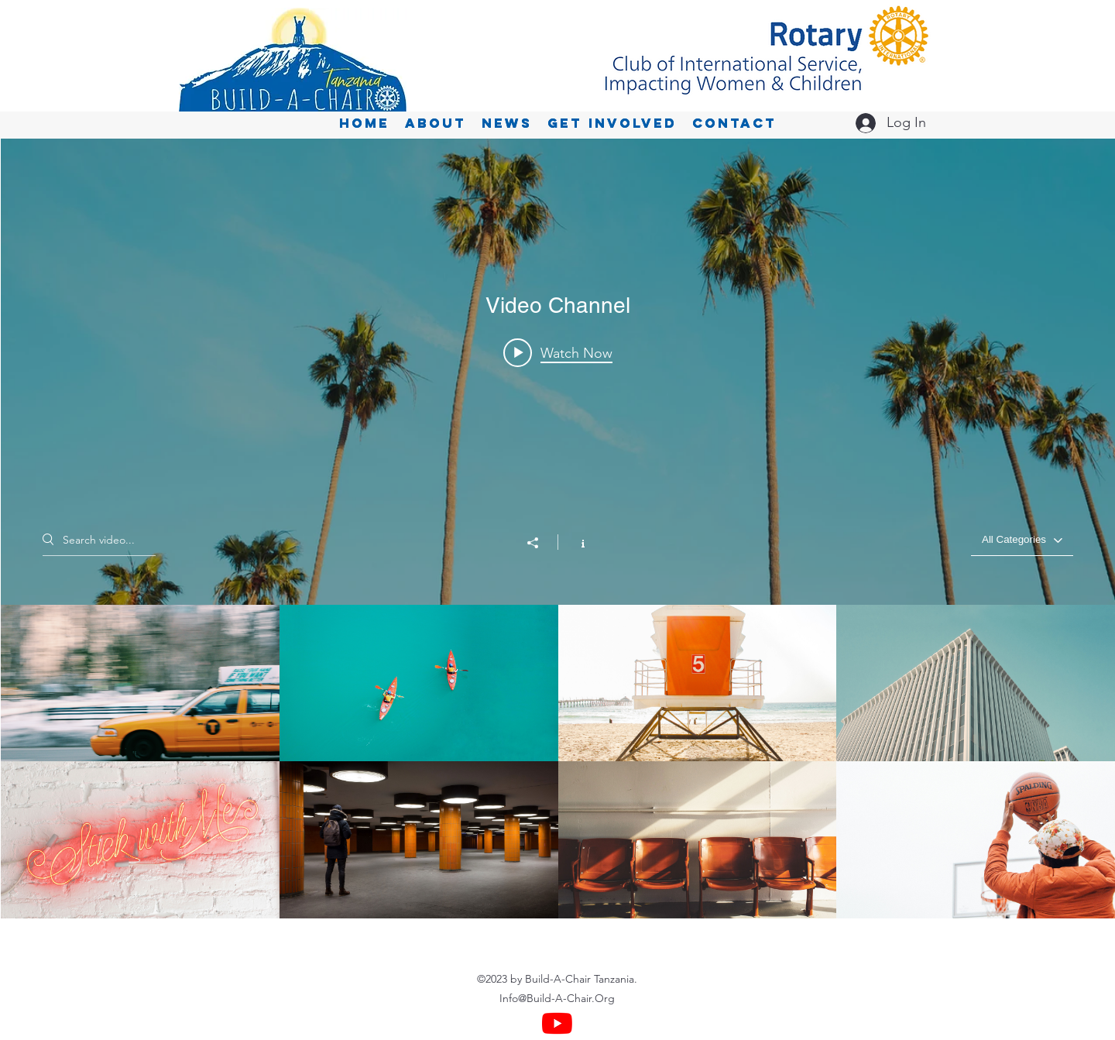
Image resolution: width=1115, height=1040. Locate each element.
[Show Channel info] (575, 542)
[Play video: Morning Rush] (557, 352)
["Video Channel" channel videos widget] (558, 528)
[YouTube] (557, 1023)
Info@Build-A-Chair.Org (557, 998)
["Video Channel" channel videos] (558, 761)
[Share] (540, 543)
